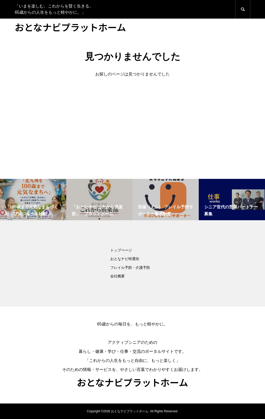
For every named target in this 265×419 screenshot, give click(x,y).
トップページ (121, 250)
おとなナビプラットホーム (70, 27)
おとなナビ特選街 (124, 259)
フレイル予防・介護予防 (130, 267)
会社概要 (117, 276)
